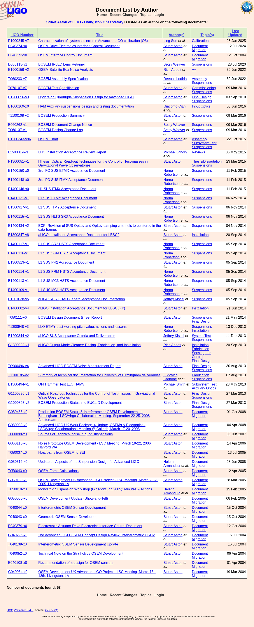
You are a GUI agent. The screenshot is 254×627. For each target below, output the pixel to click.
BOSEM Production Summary (61, 115)
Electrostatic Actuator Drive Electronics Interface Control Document (90, 526)
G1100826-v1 (18, 393)
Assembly (199, 79)
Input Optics (201, 106)
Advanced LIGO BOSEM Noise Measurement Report (79, 366)
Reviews (198, 152)
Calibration (200, 41)
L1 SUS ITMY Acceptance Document (67, 207)
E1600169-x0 (18, 106)
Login (159, 15)
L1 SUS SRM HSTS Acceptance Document (71, 253)
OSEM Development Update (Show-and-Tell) (73, 498)
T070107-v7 (17, 88)
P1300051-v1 (18, 161)
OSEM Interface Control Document (65, 55)
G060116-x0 (17, 443)
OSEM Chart (48, 139)
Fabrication (200, 349)
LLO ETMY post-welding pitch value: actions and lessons (82, 326)
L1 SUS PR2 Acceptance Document (66, 262)
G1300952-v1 (18, 345)
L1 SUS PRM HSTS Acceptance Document (71, 271)
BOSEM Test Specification (58, 88)
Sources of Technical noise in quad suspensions (75, 434)
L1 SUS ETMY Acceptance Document (67, 198)
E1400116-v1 (18, 253)
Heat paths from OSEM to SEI (61, 452)
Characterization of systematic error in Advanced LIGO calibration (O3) (93, 41)
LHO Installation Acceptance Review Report (72, 152)
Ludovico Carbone (170, 377)
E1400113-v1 (18, 281)
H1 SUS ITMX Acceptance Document (67, 189)
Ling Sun (170, 41)
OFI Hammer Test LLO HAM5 (61, 384)
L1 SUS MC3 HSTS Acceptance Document (71, 281)
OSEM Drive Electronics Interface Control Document (79, 46)
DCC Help (51, 610)
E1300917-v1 (18, 207)
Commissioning (204, 88)
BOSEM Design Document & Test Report (70, 317)
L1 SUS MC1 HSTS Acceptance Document (71, 290)
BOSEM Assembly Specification (63, 79)
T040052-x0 (17, 553)
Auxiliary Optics (204, 388)
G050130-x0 (17, 480)
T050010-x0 (17, 489)
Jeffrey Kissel (173, 299)
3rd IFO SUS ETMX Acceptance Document (71, 170)
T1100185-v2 (18, 375)
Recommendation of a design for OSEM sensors (75, 562)
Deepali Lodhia (175, 79)
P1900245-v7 (18, 41)
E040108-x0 (17, 562)
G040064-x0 (17, 572)
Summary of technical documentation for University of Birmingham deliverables (99, 375)
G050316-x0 (17, 462)
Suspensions (202, 64)
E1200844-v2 (18, 336)
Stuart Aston (56, 22)
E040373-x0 (17, 55)
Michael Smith (174, 384)
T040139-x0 (17, 544)
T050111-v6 (17, 317)
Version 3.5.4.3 (23, 610)
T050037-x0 (17, 452)
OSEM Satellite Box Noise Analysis (65, 69)
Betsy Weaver (174, 64)
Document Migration (200, 48)
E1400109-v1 (18, 290)
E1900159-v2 (18, 69)
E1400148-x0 (18, 180)
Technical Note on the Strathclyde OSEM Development (80, 553)
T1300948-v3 (18, 326)
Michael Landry (175, 152)
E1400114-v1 (18, 271)
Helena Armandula (171, 463)
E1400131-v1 (18, 198)
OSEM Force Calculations (58, 471)
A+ (194, 69)
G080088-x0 (17, 425)
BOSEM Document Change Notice (65, 125)
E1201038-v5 (18, 299)
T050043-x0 (17, 471)
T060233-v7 (17, 79)
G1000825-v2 (18, 403)
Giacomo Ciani (174, 106)
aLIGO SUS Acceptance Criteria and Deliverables (76, 336)
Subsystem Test (204, 143)
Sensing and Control (201, 355)
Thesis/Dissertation (207, 161)
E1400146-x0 (18, 189)
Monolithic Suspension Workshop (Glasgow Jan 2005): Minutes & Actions (95, 489)
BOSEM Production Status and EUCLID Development (80, 403)
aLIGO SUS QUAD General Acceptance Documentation (81, 299)
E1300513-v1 (18, 262)
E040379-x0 (17, 526)
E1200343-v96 (19, 139)
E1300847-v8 (18, 235)
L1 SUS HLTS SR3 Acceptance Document (71, 216)
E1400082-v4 (18, 308)
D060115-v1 (17, 64)
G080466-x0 (17, 412)
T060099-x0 (17, 434)
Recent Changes (123, 15)
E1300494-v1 (18, 384)
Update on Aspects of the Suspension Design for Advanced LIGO (88, 462)
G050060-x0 (17, 498)
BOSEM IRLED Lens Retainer (61, 64)
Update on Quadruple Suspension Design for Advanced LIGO (86, 97)
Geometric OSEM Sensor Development (68, 517)
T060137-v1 (17, 130)
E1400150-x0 (18, 170)
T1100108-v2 (18, 115)
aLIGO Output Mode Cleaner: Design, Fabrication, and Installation (89, 345)
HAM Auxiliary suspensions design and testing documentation (86, 106)
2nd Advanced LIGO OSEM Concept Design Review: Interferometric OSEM (96, 535)
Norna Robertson (171, 172)
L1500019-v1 (18, 152)
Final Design (201, 97)
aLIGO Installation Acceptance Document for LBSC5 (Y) (81, 308)
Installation (200, 235)
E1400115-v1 (18, 216)
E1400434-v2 (18, 226)
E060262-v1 (17, 125)
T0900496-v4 (18, 366)
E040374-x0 (17, 46)
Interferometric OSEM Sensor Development (72, 507)
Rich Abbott (172, 69)
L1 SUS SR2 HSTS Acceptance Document (71, 244)
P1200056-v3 (18, 97)
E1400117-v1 (18, 244)
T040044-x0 (17, 507)
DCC (10, 610)
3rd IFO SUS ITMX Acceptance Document (71, 180)
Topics (145, 15)
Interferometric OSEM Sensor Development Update (78, 544)
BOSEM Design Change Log (60, 130)
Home (102, 15)
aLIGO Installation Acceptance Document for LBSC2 (78, 235)
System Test (201, 336)
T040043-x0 (17, 517)
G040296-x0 (17, 535)
